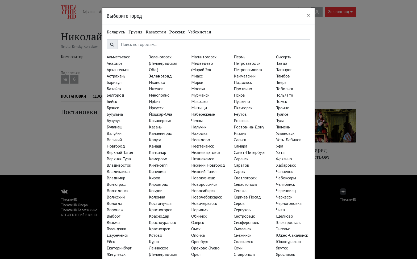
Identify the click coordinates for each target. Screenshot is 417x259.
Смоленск (242, 228)
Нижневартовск (205, 152)
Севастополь (245, 184)
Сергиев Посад (247, 197)
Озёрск (197, 222)
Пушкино (242, 101)
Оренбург (199, 241)
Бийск (112, 101)
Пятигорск (243, 107)
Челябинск (285, 184)
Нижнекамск (202, 158)
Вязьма (113, 222)
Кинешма (157, 171)
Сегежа (240, 190)
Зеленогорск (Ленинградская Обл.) (163, 63)
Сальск (240, 139)
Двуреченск (117, 235)
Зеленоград (160, 76)
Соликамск (243, 241)
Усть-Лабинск (288, 139)
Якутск (282, 248)
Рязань (240, 133)
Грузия (135, 32)
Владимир (116, 177)
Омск (196, 228)
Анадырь (115, 63)
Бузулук (113, 120)
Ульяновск (285, 133)
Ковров (155, 190)
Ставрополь (244, 254)
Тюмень (283, 127)
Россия (177, 32)
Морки (197, 82)
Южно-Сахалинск (292, 235)
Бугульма (115, 114)
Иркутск (156, 107)
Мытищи (199, 107)
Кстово (155, 235)
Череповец (286, 190)
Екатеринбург (119, 248)
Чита (280, 209)
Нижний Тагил (203, 171)
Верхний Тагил (120, 152)
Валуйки (114, 133)
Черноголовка (289, 203)
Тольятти (284, 95)
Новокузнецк (203, 177)
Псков (239, 95)
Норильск (199, 209)
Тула (280, 120)
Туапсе (282, 114)
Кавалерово (160, 120)
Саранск (241, 158)
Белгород (115, 95)
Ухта (280, 152)
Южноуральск (288, 241)
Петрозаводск (247, 63)
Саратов (241, 165)
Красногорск (160, 209)
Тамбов (283, 76)
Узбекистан (199, 32)
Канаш (155, 146)
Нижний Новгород (208, 165)
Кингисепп (158, 165)
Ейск (111, 241)
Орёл (196, 254)
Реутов (240, 114)
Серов (239, 203)
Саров (239, 171)
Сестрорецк (244, 216)
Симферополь (246, 222)
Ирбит (155, 101)
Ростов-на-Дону (249, 127)
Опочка (198, 235)
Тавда (281, 63)
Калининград (161, 133)
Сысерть (283, 56)
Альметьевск (118, 56)
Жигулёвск (116, 254)
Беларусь (116, 32)
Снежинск (242, 235)
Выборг (113, 216)
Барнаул (114, 82)
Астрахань (116, 76)
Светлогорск (245, 177)
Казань (155, 127)
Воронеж (115, 209)
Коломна (157, 197)
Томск (281, 101)
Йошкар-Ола (160, 114)
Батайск (114, 88)
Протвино (243, 88)
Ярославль (285, 254)
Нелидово (200, 139)
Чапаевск (284, 171)
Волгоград (116, 184)
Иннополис (159, 95)
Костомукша (160, 203)
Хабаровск (286, 165)
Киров (154, 177)
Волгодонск (117, 190)
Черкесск (284, 197)
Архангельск (118, 69)
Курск (154, 241)
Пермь (239, 56)
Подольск (243, 82)
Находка (199, 133)
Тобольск (284, 88)
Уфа (279, 146)
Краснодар (159, 216)
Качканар (157, 152)
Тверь (281, 82)
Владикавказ (118, 171)
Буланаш (114, 127)
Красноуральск (162, 222)
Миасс (197, 76)
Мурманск (200, 95)
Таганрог (284, 69)
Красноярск (159, 228)
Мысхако (199, 101)
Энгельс (283, 228)
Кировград (159, 184)
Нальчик (198, 127)
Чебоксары (286, 177)
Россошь (241, 120)
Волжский (116, 197)
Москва (198, 88)
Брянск (113, 107)
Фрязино (284, 158)
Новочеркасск (204, 203)
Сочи (238, 248)
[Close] (308, 15)
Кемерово (158, 158)
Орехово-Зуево (205, 248)
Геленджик (116, 228)
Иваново (157, 82)
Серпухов (242, 209)
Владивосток (119, 165)
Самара (240, 146)
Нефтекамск (202, 146)
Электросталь (288, 222)
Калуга (155, 139)
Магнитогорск (203, 56)
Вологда (114, 203)
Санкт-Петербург (249, 152)
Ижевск (156, 88)
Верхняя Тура (119, 158)
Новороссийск (204, 184)
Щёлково (284, 216)
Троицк (282, 107)
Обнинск (199, 216)
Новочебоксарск (206, 197)
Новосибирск (203, 190)
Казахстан (156, 32)
